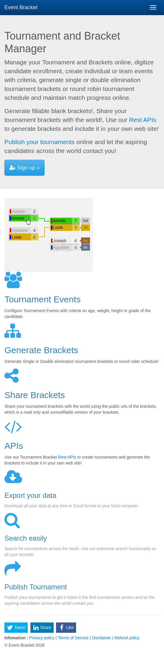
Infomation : (16, 637)
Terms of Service (73, 637)
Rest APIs (142, 119)
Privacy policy (41, 637)
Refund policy (126, 637)
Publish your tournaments (39, 141)
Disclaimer (101, 637)
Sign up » (24, 168)
